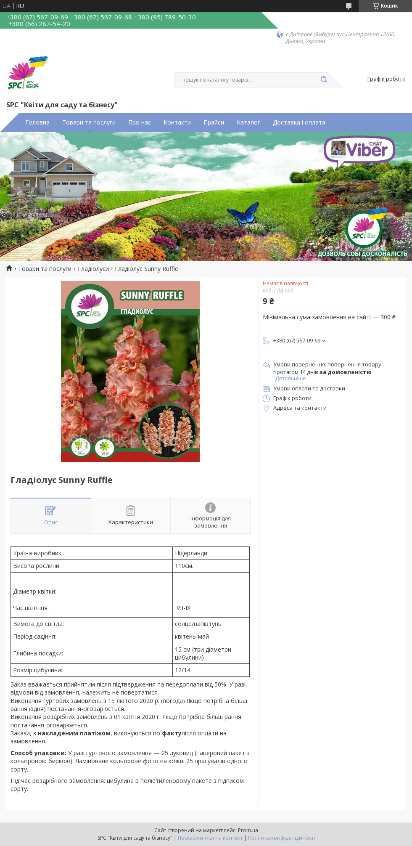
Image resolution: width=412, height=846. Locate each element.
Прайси (213, 122)
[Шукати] (323, 80)
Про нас (139, 122)
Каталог (248, 122)
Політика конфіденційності (281, 837)
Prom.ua (248, 830)
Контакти (177, 122)
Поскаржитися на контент (210, 837)
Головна (37, 122)
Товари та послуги (89, 122)
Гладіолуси (93, 269)
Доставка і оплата (299, 122)
